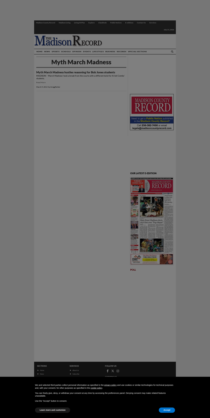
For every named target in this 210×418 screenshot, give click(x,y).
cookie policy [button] (96, 388)
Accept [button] (166, 410)
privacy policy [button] (110, 385)
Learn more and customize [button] (52, 410)
